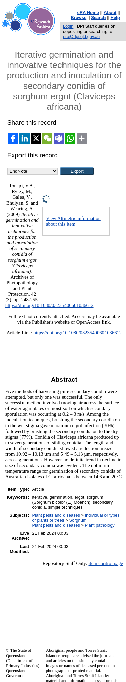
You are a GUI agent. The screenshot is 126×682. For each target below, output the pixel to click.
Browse (78, 17)
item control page (105, 563)
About (110, 12)
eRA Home (88, 12)
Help (115, 17)
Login (68, 26)
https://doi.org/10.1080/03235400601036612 (49, 305)
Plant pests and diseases (56, 515)
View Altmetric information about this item (73, 221)
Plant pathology (99, 525)
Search (98, 17)
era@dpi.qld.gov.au (81, 36)
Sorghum (78, 520)
